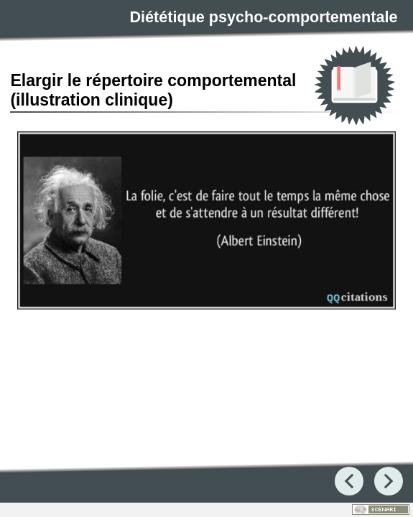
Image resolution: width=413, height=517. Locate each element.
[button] (206, 221)
